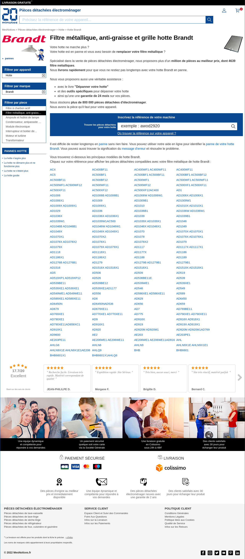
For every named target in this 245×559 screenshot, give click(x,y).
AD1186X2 (99, 257)
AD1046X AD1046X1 (147, 226)
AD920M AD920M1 (146, 329)
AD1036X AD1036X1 (105, 216)
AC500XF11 (58, 190)
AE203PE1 (183, 334)
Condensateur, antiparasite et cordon (23, 122)
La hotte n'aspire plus (15, 158)
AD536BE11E (143, 278)
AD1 (179, 190)
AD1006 (55, 195)
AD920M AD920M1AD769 (193, 329)
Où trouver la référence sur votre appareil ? (147, 133)
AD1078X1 (99, 241)
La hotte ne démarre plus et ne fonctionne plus (19, 165)
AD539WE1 (141, 283)
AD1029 (55, 210)
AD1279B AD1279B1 (147, 262)
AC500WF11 (100, 185)
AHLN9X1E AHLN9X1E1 (192, 345)
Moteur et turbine (16, 135)
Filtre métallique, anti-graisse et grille (23, 112)
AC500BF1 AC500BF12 (191, 174)
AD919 (138, 324)
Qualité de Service (175, 523)
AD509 (138, 272)
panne (103, 144)
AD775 (138, 314)
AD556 (96, 293)
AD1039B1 (183, 216)
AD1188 (139, 257)
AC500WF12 (142, 185)
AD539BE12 (100, 283)
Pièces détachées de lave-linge (21, 516)
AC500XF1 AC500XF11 (191, 185)
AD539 (180, 278)
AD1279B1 (183, 262)
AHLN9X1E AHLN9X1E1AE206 (70, 350)
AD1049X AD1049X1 (105, 231)
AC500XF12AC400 (146, 190)
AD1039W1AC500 (104, 221)
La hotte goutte (11, 175)
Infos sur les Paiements (97, 523)
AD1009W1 (183, 200)
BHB (137, 350)
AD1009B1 (141, 200)
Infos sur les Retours (176, 526)
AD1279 (97, 262)
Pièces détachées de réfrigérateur (22, 523)
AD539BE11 (58, 283)
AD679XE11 (100, 308)
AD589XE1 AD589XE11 (65, 298)
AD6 (95, 298)
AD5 (53, 272)
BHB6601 (182, 350)
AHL (179, 339)
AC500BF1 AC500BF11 (149, 174)
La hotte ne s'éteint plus (16, 171)
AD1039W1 (57, 221)
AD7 (137, 308)
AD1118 (55, 252)
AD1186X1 (57, 257)
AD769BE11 (184, 308)
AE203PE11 (58, 339)
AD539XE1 (183, 283)
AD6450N (56, 303)
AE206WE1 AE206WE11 (108, 339)
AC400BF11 (100, 169)
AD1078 (139, 236)
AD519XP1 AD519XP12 (65, 278)
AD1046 (181, 221)
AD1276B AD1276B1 (63, 262)
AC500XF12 (100, 190)
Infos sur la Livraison (95, 519)
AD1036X (56, 216)
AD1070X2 (99, 236)
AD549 (180, 288)
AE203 (138, 334)
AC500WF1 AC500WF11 (192, 179)
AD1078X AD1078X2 (63, 241)
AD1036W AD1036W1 (190, 210)
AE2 (94, 334)
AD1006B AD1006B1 (105, 195)
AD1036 (97, 210)
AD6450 (181, 298)
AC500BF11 (58, 179)
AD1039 (139, 216)
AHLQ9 (96, 350)
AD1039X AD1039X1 (147, 221)
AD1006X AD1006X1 (189, 195)
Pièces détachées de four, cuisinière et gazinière (30, 526)
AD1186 (181, 252)
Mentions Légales (174, 516)
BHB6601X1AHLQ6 (104, 355)
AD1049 (181, 226)
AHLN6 (96, 345)
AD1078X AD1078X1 (189, 236)
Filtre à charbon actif (18, 108)
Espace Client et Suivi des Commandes (106, 513)
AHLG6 (54, 345)
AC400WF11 (184, 169)
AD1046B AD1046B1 (63, 226)
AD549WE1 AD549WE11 (66, 293)
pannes (9, 58)
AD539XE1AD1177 (104, 288)
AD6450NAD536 (102, 303)
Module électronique (18, 126)
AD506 (96, 272)
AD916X (139, 319)
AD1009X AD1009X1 (63, 205)
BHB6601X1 (58, 355)
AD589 (180, 293)
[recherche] (209, 20)
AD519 (180, 272)
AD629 (138, 298)
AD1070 (139, 231)
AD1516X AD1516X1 (105, 267)
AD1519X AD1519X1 (189, 267)
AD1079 (181, 241)
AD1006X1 (57, 200)
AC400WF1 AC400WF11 (150, 169)
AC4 (53, 169)
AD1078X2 (141, 241)
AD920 (96, 329)
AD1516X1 (141, 267)
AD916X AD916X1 (188, 319)
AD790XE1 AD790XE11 (191, 314)
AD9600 (55, 334)
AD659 (180, 303)
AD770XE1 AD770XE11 (107, 314)
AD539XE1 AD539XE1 (64, 288)
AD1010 (139, 205)
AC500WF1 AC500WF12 (66, 185)
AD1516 (55, 267)
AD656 (138, 303)
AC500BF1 (99, 174)
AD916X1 (98, 324)
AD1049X (56, 231)
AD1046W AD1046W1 (106, 226)
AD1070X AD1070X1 (189, 231)
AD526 (96, 278)
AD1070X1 (57, 236)
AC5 (53, 174)
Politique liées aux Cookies (179, 519)
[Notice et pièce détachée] (9, 16)
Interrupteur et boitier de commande (20, 131)
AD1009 (97, 200)
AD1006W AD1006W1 (148, 195)
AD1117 (139, 247)
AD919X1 (56, 329)
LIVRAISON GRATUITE (16, 2)
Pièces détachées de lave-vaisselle (23, 513)
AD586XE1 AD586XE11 (149, 293)
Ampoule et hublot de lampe (22, 117)
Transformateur (15, 140)
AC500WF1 (141, 179)
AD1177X (140, 252)
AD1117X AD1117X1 (189, 247)
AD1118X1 (99, 252)
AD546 (138, 288)
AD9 (95, 319)
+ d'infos (69, 537)
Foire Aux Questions (95, 516)
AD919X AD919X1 (188, 324)
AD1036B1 (141, 210)
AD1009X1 (99, 205)
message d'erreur (133, 148)
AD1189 (181, 257)
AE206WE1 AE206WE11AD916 (154, 339)
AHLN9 (138, 345)
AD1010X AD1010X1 (189, 205)
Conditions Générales (177, 513)
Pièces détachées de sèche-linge (22, 519)
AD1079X (56, 247)
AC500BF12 (100, 179)
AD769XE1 (57, 314)
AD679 (54, 308)
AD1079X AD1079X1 (105, 247)
